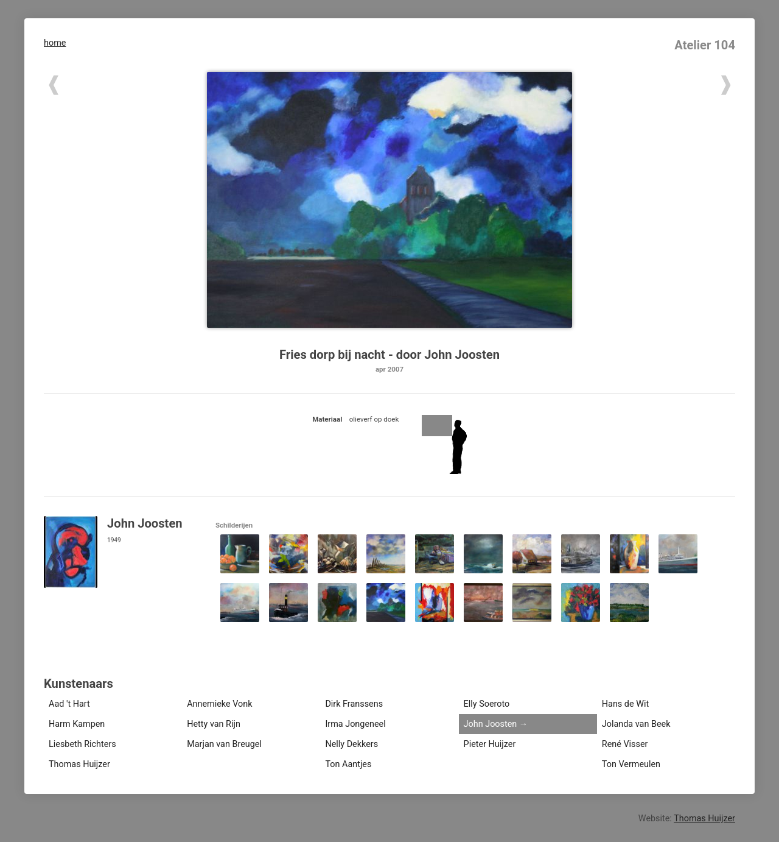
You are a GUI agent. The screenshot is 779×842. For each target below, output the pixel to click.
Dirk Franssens (354, 704)
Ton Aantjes (348, 764)
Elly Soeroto (487, 704)
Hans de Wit (625, 704)
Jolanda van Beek (636, 724)
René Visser (625, 744)
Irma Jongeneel (355, 724)
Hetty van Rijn (213, 724)
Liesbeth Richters (82, 744)
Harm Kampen (77, 724)
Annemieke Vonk (219, 704)
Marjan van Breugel (224, 744)
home (55, 43)
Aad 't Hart (69, 704)
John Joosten (490, 724)
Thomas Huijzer (79, 764)
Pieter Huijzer (490, 744)
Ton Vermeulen (631, 764)
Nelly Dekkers (351, 744)
